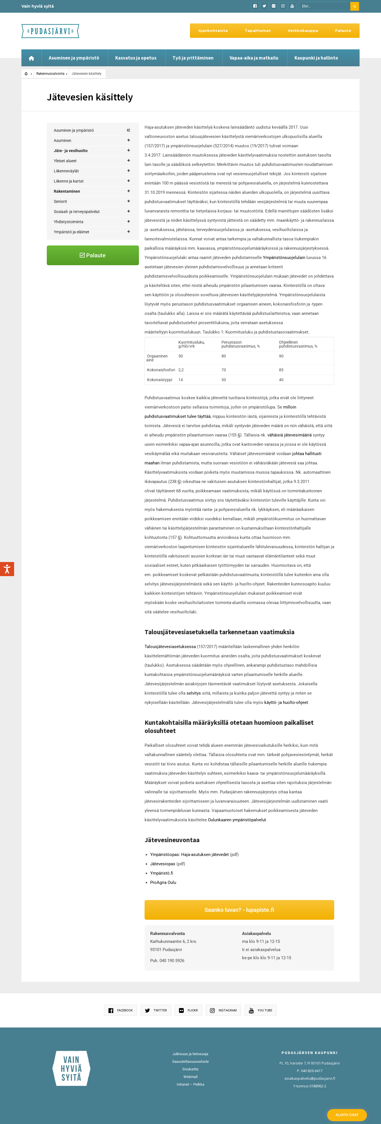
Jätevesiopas (162, 863)
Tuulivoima (95, 383)
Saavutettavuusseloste (190, 1061)
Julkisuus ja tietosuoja (190, 1054)
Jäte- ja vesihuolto (92, 151)
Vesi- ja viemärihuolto (95, 181)
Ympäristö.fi (161, 873)
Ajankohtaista (213, 30)
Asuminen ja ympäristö (74, 58)
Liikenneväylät (92, 221)
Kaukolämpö (72, 170)
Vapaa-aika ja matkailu (254, 58)
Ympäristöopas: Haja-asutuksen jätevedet (189, 854)
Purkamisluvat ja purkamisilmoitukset (83, 357)
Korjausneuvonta (95, 262)
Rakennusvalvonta (50, 74)
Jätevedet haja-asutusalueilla (92, 190)
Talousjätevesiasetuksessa (171, 646)
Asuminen (92, 141)
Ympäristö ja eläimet (92, 424)
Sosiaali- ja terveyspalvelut (92, 403)
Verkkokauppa (303, 30)
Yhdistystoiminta (92, 413)
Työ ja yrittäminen (193, 58)
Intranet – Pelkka (190, 1084)
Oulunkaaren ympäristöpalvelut (237, 819)
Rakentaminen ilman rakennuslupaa (96, 342)
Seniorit (92, 393)
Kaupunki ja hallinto (316, 58)
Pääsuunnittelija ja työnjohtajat (92, 372)
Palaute (343, 30)
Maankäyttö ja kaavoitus (95, 272)
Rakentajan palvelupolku (82, 251)
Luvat (97, 312)
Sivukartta (190, 1069)
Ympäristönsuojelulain (284, 257)
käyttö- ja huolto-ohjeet (286, 702)
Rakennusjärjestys (81, 322)
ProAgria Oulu (163, 882)
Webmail (190, 1077)
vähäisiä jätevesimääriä (289, 435)
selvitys (194, 693)
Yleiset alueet (92, 211)
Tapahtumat (258, 30)
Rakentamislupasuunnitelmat (91, 332)
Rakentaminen (92, 242)
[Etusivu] (31, 57)
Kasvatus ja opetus (135, 58)
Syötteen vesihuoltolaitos (87, 201)
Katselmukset (77, 302)
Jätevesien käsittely (83, 291)
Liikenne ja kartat (92, 231)
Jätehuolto (70, 160)
